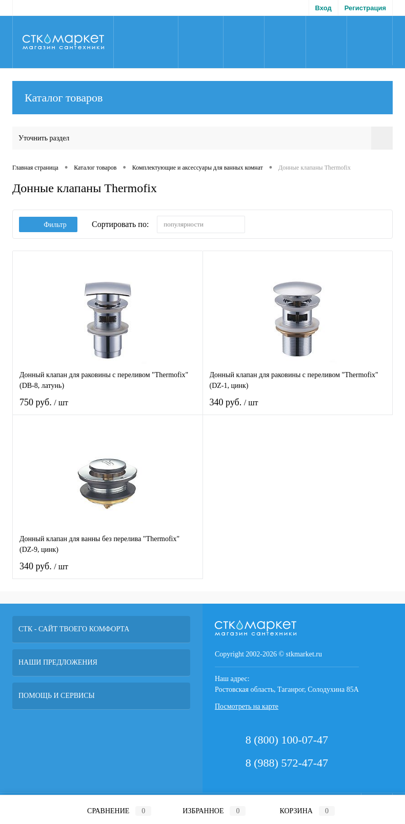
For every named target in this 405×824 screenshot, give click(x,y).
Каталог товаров (202, 97)
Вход (323, 8)
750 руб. (107, 408)
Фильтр (48, 225)
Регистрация (365, 8)
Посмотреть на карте (246, 706)
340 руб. (298, 408)
